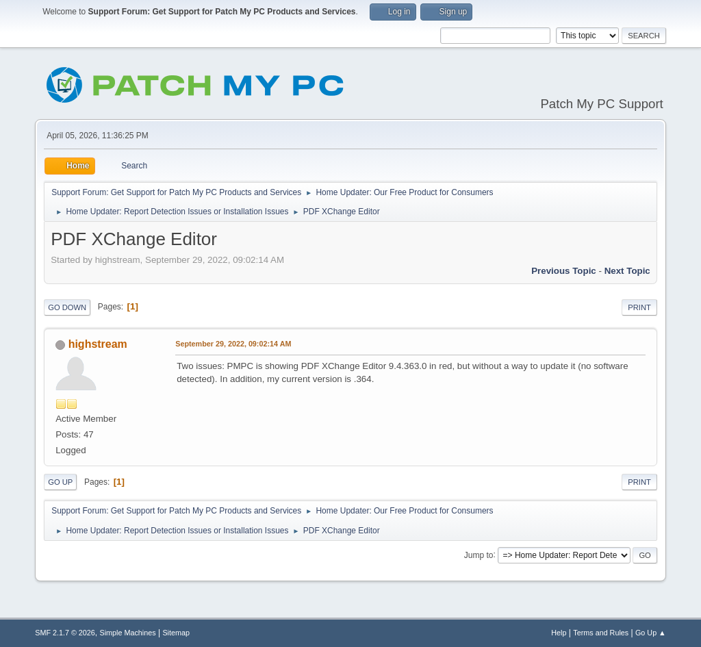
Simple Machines (128, 633)
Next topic (627, 271)
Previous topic (563, 271)
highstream (97, 344)
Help (558, 633)
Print (639, 307)
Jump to (479, 554)
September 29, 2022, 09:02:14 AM (233, 344)
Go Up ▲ (650, 633)
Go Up (60, 482)
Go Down (67, 307)
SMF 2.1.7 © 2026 (65, 633)
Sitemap (176, 633)
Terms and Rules (600, 633)
